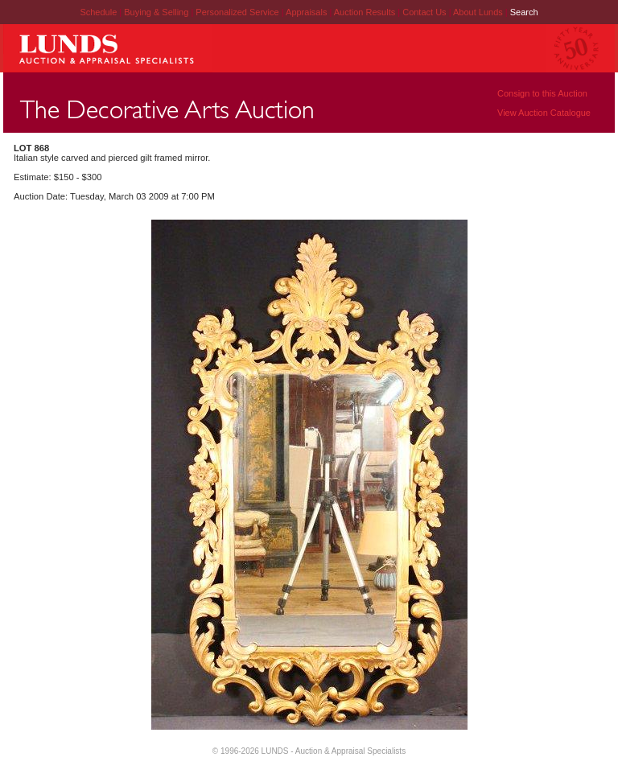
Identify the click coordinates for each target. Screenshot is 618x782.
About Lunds (479, 12)
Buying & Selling (157, 12)
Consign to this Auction (542, 93)
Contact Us (424, 12)
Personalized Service (238, 12)
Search (524, 12)
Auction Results (366, 12)
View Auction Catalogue (544, 112)
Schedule (98, 12)
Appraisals (307, 12)
